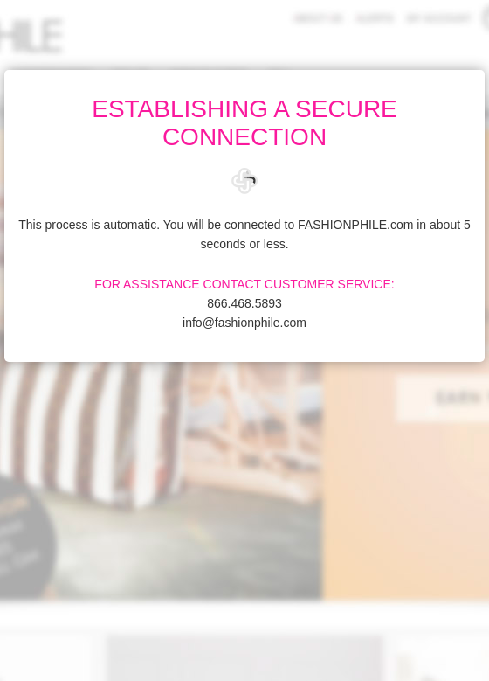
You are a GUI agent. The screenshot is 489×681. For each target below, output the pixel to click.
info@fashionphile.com (244, 323)
